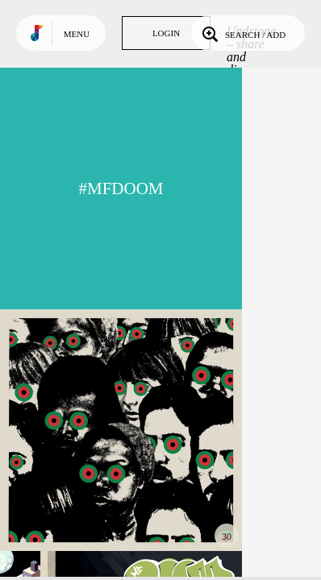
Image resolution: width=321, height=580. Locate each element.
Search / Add (242, 33)
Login (166, 33)
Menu (77, 34)
